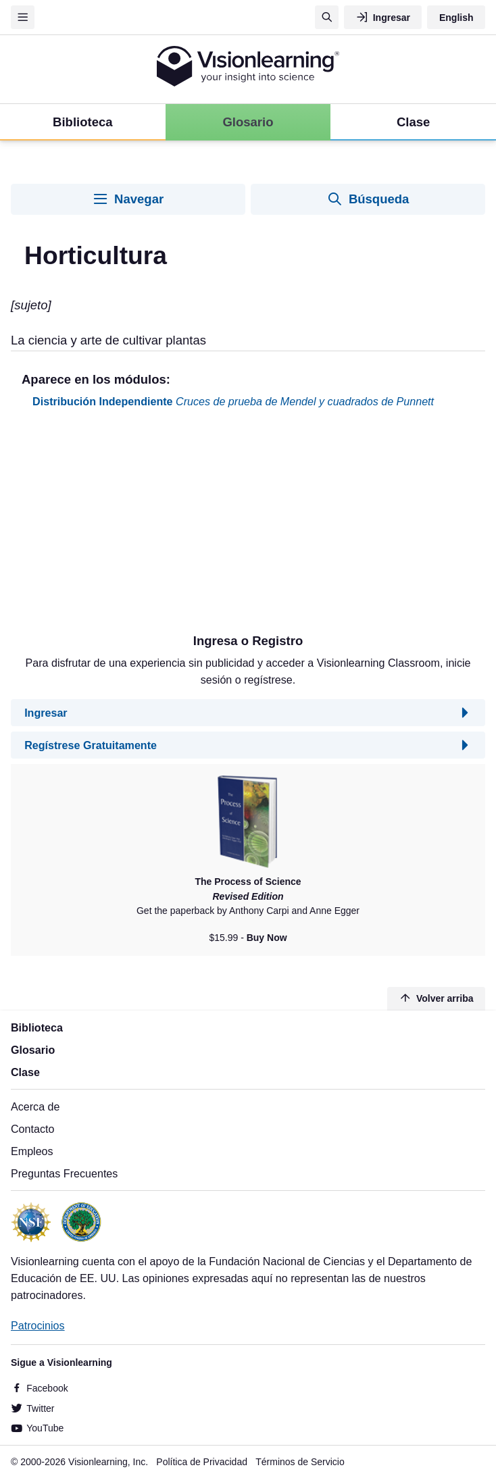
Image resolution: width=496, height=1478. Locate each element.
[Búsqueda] (327, 17)
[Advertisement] (248, 526)
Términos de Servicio (300, 1461)
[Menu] (22, 17)
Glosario (33, 1050)
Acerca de (35, 1106)
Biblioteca (37, 1027)
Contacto (32, 1129)
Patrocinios (38, 1325)
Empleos (32, 1151)
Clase (25, 1072)
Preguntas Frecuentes (64, 1173)
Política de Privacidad (201, 1461)
